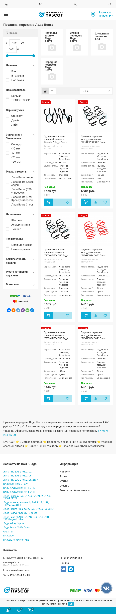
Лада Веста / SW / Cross (16, 527)
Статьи (64, 481)
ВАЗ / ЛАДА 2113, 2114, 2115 (19, 492)
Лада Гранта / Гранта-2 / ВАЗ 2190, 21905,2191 (29, 509)
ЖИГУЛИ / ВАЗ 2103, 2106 (17, 475)
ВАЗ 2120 (8, 535)
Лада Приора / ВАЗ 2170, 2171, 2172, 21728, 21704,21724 (27, 497)
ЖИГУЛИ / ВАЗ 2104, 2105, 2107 (20, 480)
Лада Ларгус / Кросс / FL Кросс (20, 513)
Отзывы (65, 485)
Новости (65, 471)
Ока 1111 (8, 531)
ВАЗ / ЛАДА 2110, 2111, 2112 (19, 488)
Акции (64, 476)
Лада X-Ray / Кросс (13, 523)
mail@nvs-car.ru (20, 570)
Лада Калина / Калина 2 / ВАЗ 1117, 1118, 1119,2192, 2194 (26, 503)
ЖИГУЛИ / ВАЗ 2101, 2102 (17, 471)
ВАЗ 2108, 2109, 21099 (15, 484)
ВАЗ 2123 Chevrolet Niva (16, 540)
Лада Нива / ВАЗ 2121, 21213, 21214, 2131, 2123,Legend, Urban (26, 518)
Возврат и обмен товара (75, 490)
